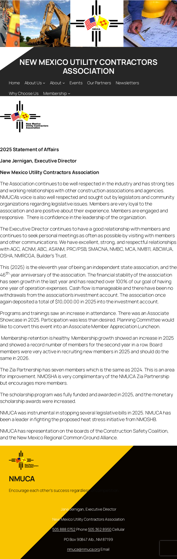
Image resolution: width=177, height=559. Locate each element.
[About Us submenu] (44, 83)
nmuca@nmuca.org (83, 549)
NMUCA (22, 478)
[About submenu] (63, 83)
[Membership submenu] (69, 93)
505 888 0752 (63, 529)
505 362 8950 (100, 529)
